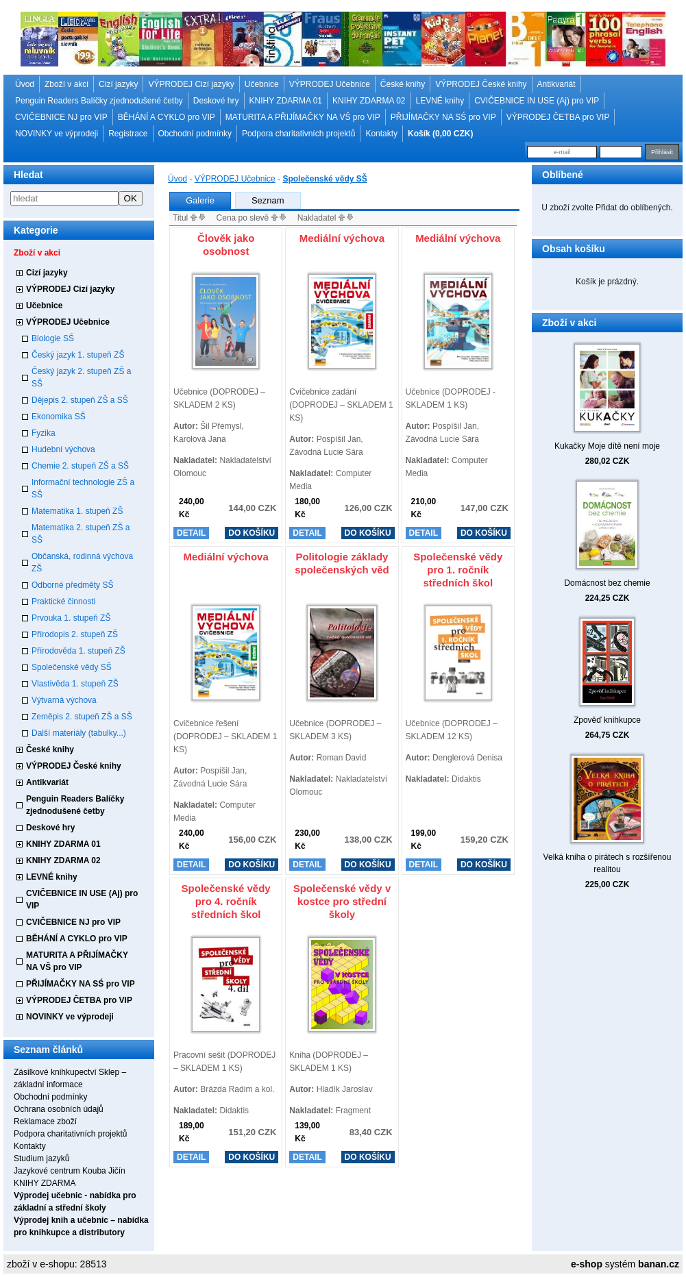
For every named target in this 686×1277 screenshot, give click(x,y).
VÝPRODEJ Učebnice (329, 84)
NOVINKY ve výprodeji (56, 133)
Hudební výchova (63, 449)
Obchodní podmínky (195, 133)
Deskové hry (216, 101)
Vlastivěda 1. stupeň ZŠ (75, 684)
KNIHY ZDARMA (44, 1183)
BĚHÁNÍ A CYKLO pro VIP (166, 117)
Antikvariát (556, 84)
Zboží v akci (66, 84)
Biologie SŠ (53, 338)
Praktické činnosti (63, 601)
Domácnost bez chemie (607, 583)
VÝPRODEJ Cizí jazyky (191, 84)
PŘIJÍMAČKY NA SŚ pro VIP (443, 117)
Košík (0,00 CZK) (440, 133)
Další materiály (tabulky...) (79, 733)
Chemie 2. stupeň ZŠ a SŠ (80, 466)
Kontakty (381, 133)
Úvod (24, 84)
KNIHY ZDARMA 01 (285, 101)
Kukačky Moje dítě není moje (607, 446)
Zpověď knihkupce (607, 720)
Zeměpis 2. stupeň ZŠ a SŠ (82, 716)
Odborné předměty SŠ (72, 585)
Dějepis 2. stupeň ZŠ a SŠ (80, 400)
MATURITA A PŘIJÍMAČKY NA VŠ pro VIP (302, 117)
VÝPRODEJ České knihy (480, 84)
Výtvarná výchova (64, 700)
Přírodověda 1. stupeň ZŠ (78, 651)
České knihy (402, 84)
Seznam (268, 200)
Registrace (127, 133)
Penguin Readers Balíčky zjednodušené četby (99, 101)
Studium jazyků (41, 1158)
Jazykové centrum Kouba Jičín (69, 1171)
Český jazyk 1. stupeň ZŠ (78, 355)
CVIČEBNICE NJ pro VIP (61, 117)
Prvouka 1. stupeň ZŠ (71, 618)
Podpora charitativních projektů (298, 133)
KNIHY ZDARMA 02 (368, 101)
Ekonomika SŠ (59, 416)
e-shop (586, 1264)
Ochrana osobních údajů (58, 1109)
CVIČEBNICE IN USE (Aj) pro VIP (536, 101)
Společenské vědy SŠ (72, 667)
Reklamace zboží (45, 1121)
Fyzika (44, 433)
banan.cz (658, 1264)
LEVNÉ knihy (440, 101)
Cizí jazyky (118, 84)
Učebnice (262, 84)
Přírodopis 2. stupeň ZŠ (75, 634)
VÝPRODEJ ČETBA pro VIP (558, 117)
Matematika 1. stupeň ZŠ (77, 511)
